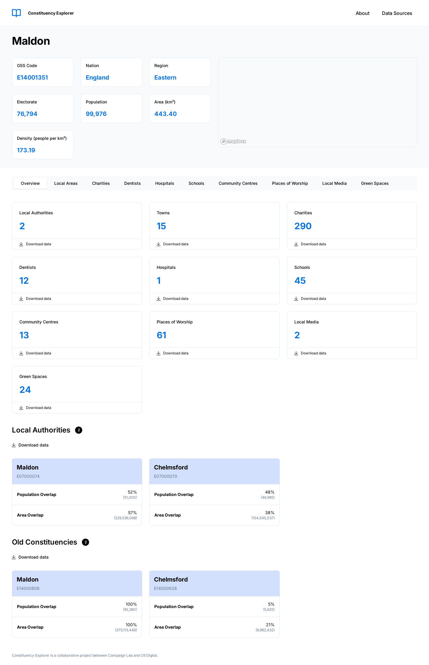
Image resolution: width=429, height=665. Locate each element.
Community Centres (238, 183)
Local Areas (66, 183)
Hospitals (164, 183)
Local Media (334, 183)
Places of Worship (290, 183)
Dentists (132, 183)
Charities (101, 183)
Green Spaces (375, 183)
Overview (30, 183)
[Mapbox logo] (233, 141)
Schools (196, 183)
